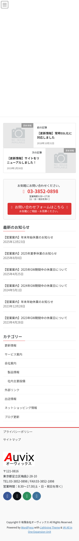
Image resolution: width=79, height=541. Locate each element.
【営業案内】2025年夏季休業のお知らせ (30, 253)
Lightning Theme (50, 527)
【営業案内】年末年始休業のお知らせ (28, 237)
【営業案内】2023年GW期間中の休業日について (35, 318)
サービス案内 (13, 354)
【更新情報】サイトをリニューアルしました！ (23, 160)
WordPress (27, 527)
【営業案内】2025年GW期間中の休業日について (35, 269)
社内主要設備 (16, 381)
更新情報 (10, 345)
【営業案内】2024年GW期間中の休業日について (35, 285)
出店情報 (10, 399)
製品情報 (13, 372)
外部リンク (12, 390)
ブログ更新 (12, 417)
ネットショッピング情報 (21, 408)
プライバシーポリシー (18, 431)
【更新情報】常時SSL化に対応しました (54, 135)
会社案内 (10, 363)
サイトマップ (12, 439)
